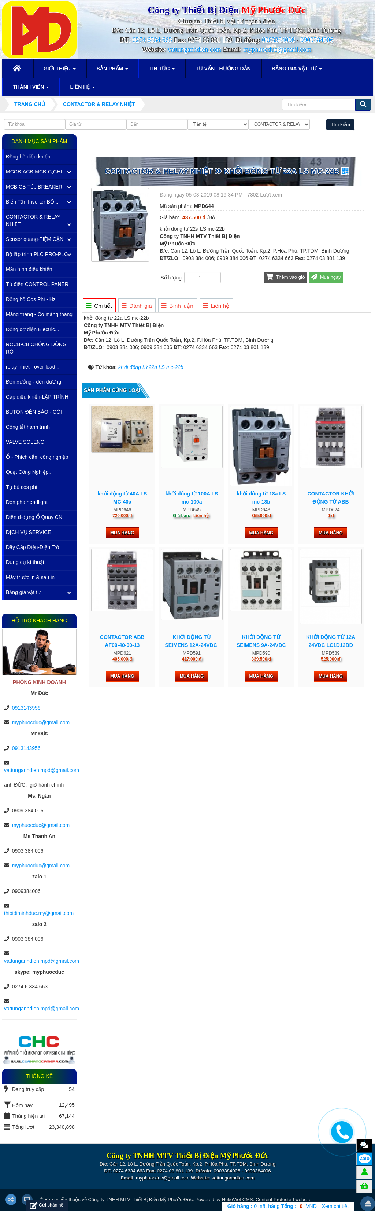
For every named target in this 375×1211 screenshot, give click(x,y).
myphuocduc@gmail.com (277, 49)
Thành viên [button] (31, 89)
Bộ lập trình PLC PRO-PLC (37, 254)
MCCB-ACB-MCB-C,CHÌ (34, 172)
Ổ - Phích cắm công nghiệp (37, 457)
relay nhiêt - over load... (32, 367)
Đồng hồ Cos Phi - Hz (31, 299)
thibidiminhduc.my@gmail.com (39, 913)
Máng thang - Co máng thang (39, 314)
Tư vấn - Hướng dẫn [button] (223, 69)
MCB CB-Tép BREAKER (34, 187)
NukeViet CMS (237, 1199)
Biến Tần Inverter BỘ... (32, 202)
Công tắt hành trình (28, 427)
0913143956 (26, 708)
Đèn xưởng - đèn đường (33, 382)
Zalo (365, 1158)
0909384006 (316, 40)
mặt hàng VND (272, 1206)
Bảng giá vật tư (23, 592)
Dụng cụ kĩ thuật (25, 562)
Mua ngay (326, 277)
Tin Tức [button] (162, 71)
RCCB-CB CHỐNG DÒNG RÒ (36, 348)
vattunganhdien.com (194, 49)
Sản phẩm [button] (112, 71)
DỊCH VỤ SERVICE (28, 532)
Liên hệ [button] (82, 89)
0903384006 (278, 40)
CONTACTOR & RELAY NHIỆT (33, 220)
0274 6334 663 (152, 40)
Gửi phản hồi (47, 1205)
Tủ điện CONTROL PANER (37, 284)
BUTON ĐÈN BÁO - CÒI (34, 412)
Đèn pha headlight (27, 502)
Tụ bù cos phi (21, 487)
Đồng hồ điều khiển (28, 157)
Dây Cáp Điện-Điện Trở (32, 547)
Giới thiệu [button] (60, 71)
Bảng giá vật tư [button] (297, 71)
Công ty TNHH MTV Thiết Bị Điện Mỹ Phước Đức (140, 1199)
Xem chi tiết (335, 1206)
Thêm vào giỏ (285, 277)
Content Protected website (283, 1199)
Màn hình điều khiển (29, 269)
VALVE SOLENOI (26, 442)
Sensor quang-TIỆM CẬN (34, 239)
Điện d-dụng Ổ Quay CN (34, 517)
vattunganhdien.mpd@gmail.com (41, 770)
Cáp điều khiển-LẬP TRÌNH (37, 397)
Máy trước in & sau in (30, 577)
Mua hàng (122, 532)
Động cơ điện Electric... (32, 329)
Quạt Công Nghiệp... (29, 472)
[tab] (99, 305)
